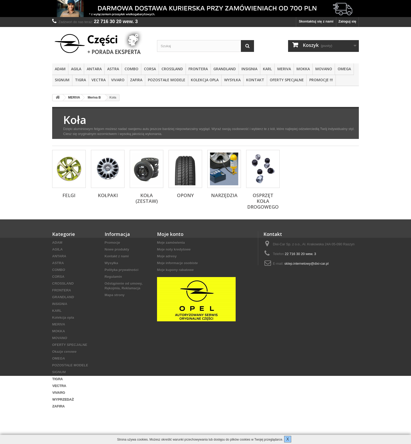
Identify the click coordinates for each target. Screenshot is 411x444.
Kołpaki (108, 195)
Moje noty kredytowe (174, 249)
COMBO (131, 68)
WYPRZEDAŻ (63, 399)
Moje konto (170, 234)
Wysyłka (232, 79)
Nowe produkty (117, 249)
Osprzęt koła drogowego (263, 201)
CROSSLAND (172, 68)
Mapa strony (115, 295)
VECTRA (98, 79)
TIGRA (80, 79)
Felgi (68, 195)
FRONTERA (198, 68)
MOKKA (303, 68)
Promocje (112, 243)
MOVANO (323, 68)
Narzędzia (224, 195)
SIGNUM (62, 79)
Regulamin (113, 277)
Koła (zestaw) (147, 198)
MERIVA (284, 68)
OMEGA (344, 68)
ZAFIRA (136, 79)
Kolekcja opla (205, 79)
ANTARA (94, 68)
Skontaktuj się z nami (316, 21)
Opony (185, 195)
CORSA (150, 68)
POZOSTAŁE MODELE (166, 79)
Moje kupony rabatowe (175, 270)
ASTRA (113, 68)
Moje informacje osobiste (177, 263)
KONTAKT (255, 79)
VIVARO (118, 79)
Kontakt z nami (117, 256)
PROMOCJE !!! (321, 79)
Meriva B (94, 97)
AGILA (76, 68)
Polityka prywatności (121, 270)
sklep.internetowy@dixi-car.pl (306, 264)
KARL (267, 68)
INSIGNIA (249, 68)
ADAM (60, 68)
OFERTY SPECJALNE (287, 79)
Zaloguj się (347, 21)
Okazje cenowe (64, 352)
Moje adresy (167, 256)
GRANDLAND (224, 68)
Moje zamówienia (171, 243)
